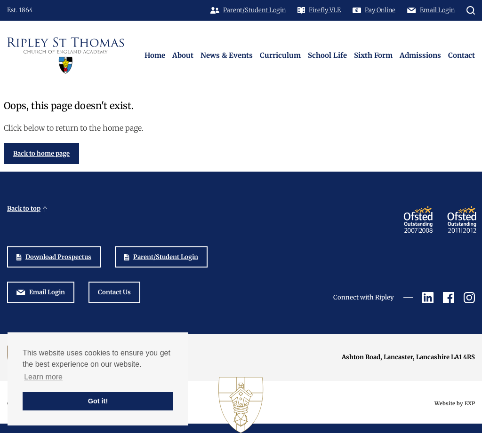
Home (155, 55)
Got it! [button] (98, 401)
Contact (461, 55)
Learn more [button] (43, 377)
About (182, 55)
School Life (327, 55)
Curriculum (280, 55)
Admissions (420, 55)
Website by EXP (454, 403)
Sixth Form (373, 55)
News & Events (227, 55)
